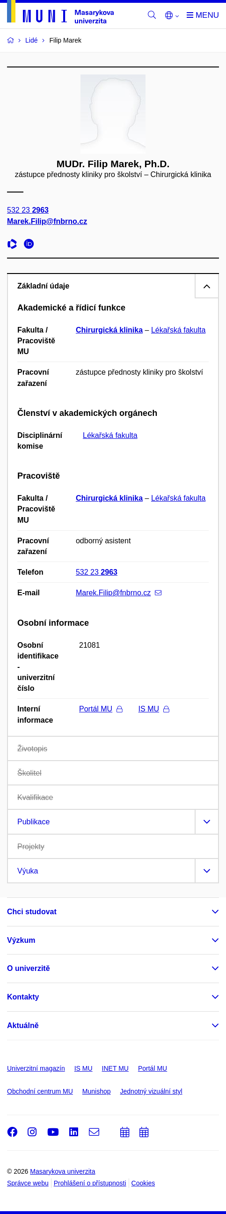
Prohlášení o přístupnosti (90, 1183)
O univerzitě (28, 968)
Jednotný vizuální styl (151, 1091)
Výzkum (21, 940)
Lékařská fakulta (178, 330)
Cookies (143, 1183)
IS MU (154, 709)
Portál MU (100, 709)
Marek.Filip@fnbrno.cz (47, 221)
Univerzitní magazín (36, 1068)
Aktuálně (23, 1025)
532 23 (28, 211)
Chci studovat (32, 912)
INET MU (115, 1068)
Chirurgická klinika (109, 330)
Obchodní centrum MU (40, 1091)
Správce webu (28, 1183)
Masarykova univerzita (62, 1171)
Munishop (96, 1091)
